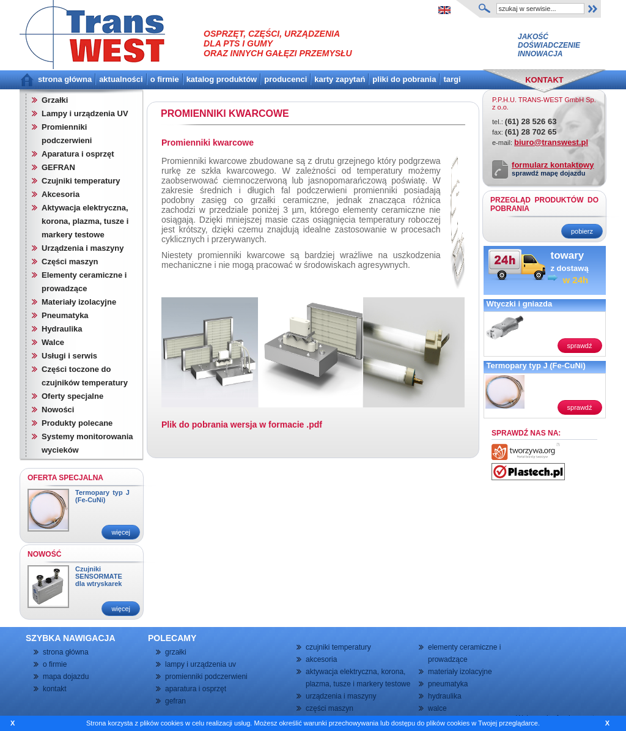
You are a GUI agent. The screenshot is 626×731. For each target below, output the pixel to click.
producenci (285, 79)
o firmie (164, 79)
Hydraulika (62, 328)
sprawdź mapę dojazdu (548, 173)
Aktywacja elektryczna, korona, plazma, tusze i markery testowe (85, 221)
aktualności (121, 79)
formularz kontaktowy (553, 164)
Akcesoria (60, 194)
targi (451, 79)
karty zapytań (339, 79)
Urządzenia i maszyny (82, 248)
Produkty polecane (77, 423)
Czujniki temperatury (81, 180)
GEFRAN (58, 167)
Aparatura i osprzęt (78, 153)
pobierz (582, 231)
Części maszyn (70, 261)
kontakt (55, 689)
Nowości (58, 409)
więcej (120, 532)
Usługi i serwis (69, 355)
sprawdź (579, 345)
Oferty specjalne (72, 396)
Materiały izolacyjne (79, 301)
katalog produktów (221, 79)
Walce (53, 342)
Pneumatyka (65, 315)
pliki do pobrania (404, 79)
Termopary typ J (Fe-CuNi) (102, 496)
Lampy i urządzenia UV (85, 113)
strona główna (65, 79)
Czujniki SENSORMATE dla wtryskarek (98, 576)
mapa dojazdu (66, 676)
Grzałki (55, 100)
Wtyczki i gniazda (520, 303)
